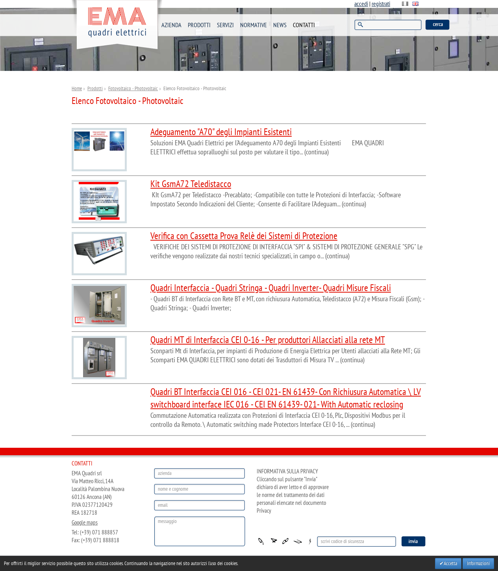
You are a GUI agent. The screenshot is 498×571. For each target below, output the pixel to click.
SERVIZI (225, 25)
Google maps (85, 522)
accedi (361, 3)
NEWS (280, 25)
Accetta (450, 563)
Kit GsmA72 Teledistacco (190, 184)
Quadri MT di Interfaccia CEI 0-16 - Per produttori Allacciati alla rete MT (267, 340)
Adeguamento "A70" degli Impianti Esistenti (221, 132)
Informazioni (478, 563)
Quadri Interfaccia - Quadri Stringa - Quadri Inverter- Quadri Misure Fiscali (270, 288)
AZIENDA (171, 25)
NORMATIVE (253, 25)
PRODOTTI (199, 25)
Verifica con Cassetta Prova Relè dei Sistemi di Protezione (243, 236)
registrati (381, 3)
